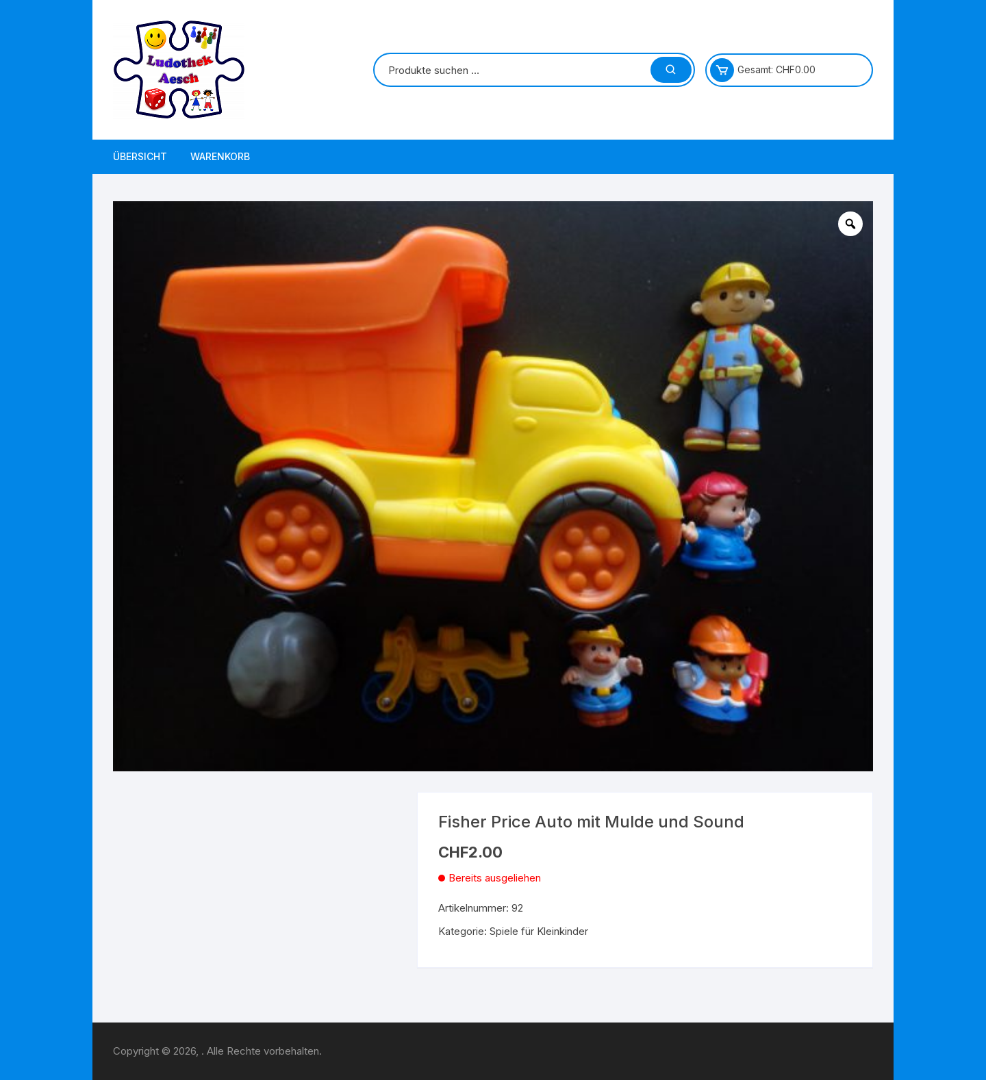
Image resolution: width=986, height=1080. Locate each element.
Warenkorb (220, 156)
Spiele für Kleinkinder (539, 931)
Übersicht (140, 156)
